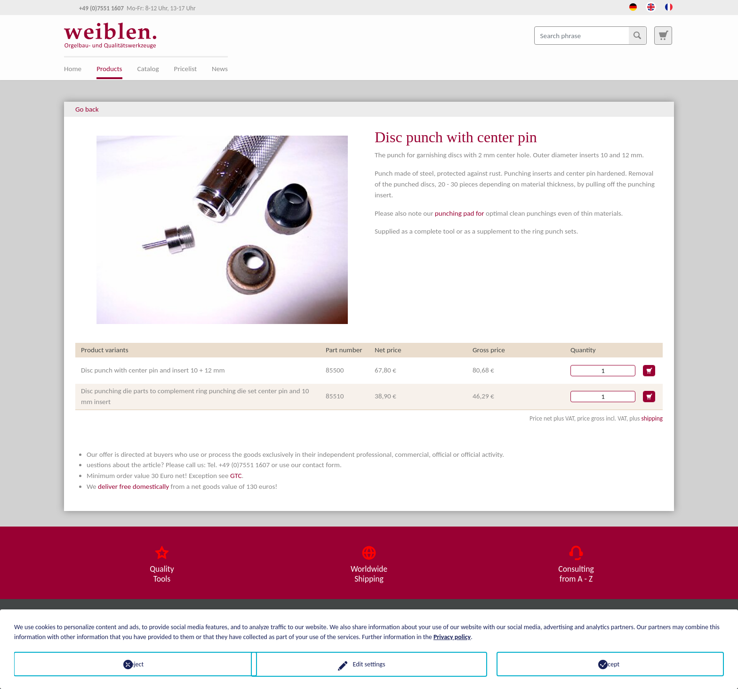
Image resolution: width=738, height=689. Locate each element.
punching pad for (459, 213)
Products (109, 69)
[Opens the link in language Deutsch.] (633, 6)
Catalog (148, 69)
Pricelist (185, 69)
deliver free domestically (133, 486)
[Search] (637, 35)
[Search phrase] (590, 35)
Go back (87, 109)
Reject (128, 664)
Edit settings (369, 664)
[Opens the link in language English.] (651, 6)
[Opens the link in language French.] (669, 6)
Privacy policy (452, 636)
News (220, 69)
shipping (652, 418)
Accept (610, 664)
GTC (236, 475)
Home (72, 69)
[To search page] (663, 35)
